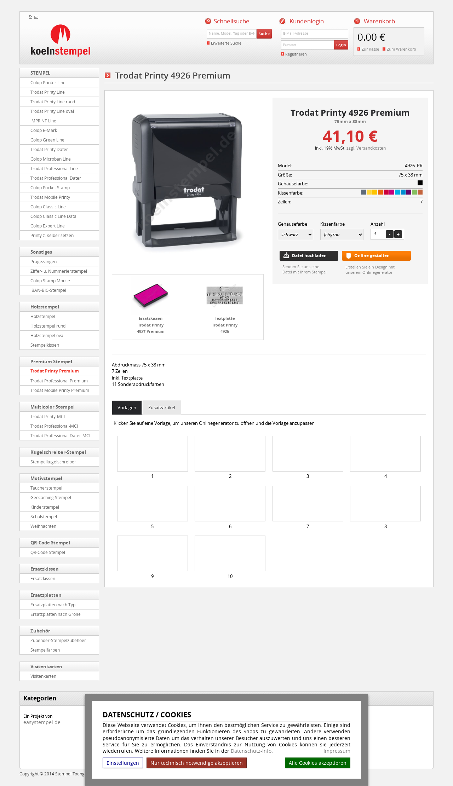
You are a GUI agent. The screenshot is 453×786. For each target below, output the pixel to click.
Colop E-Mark (43, 130)
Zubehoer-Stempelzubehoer (58, 640)
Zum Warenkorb (401, 49)
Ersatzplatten (46, 595)
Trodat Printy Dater (49, 149)
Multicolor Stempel (52, 407)
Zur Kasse (370, 49)
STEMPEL (40, 73)
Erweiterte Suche (226, 43)
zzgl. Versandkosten (366, 148)
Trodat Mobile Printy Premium (59, 390)
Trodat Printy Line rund (52, 101)
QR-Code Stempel (50, 542)
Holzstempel (44, 307)
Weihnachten (43, 526)
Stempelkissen (44, 345)
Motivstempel (46, 478)
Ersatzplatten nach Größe (55, 614)
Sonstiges (41, 252)
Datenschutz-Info (251, 750)
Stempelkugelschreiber (53, 461)
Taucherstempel (46, 488)
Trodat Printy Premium (54, 371)
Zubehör (40, 631)
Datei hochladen (309, 256)
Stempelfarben (45, 650)
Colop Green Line (47, 140)
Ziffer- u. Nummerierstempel (58, 271)
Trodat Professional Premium (59, 380)
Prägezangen (43, 261)
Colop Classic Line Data (53, 216)
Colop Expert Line (47, 226)
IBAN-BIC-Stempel (48, 290)
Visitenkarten (46, 666)
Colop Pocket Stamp (50, 187)
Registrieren (296, 54)
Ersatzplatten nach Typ (52, 604)
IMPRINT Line (43, 120)
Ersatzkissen (44, 569)
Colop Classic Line (48, 206)
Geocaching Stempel (50, 497)
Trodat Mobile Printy (50, 197)
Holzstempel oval (47, 335)
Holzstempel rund (47, 326)
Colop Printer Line (47, 82)
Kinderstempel (44, 507)
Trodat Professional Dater (55, 178)
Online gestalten (372, 256)
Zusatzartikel (161, 407)
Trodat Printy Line (47, 92)
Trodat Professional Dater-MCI (60, 435)
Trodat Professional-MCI (54, 426)
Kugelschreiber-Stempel (58, 452)
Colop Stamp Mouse (50, 280)
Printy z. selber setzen (52, 235)
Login (341, 44)
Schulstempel (43, 516)
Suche (264, 33)
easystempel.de (42, 722)
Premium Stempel (51, 361)
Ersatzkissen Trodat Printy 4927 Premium (151, 325)
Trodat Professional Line (54, 168)
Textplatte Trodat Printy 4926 (224, 325)
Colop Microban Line (50, 159)
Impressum (336, 751)
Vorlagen (126, 407)
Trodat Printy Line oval (52, 111)
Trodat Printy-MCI (47, 416)
